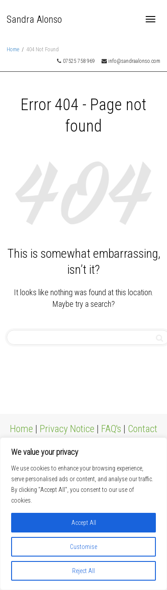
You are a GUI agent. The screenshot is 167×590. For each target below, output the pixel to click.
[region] (83, 513)
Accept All (83, 522)
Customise (83, 546)
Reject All (83, 570)
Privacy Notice (67, 428)
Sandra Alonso (34, 19)
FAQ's (111, 428)
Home (21, 428)
